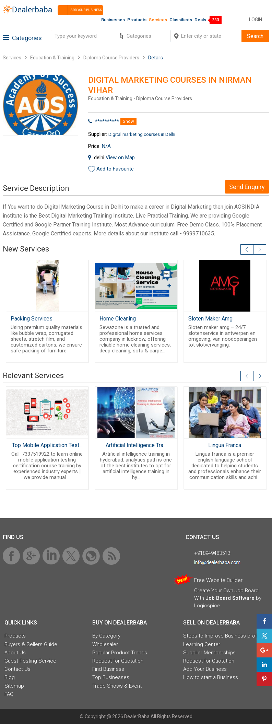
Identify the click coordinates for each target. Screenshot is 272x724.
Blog (9, 677)
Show (128, 121)
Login (255, 19)
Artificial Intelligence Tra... (136, 445)
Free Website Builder (218, 580)
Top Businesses (110, 677)
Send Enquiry (247, 186)
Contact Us (17, 669)
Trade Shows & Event (117, 686)
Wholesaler (105, 644)
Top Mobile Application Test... (47, 445)
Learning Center (201, 644)
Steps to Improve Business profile (222, 636)
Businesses (113, 19)
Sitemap (14, 686)
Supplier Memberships (209, 653)
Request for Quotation (117, 661)
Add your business (80, 10)
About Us (15, 653)
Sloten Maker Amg (210, 318)
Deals (200, 19)
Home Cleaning (117, 318)
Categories (22, 38)
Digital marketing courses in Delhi (141, 134)
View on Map (120, 157)
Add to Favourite (115, 169)
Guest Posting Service (30, 661)
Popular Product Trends (119, 653)
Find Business (108, 669)
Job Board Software (230, 598)
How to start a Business (210, 677)
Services (158, 19)
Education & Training (52, 57)
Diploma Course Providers (111, 57)
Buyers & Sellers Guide (30, 644)
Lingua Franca (224, 445)
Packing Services (31, 318)
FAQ (8, 694)
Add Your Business (205, 669)
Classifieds (180, 19)
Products (136, 19)
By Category (106, 636)
